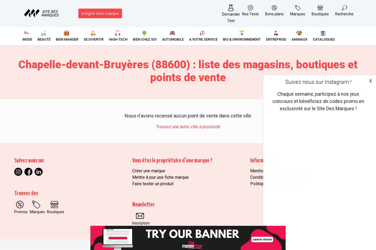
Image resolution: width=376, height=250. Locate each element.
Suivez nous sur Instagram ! (318, 82)
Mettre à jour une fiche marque (160, 177)
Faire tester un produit (153, 183)
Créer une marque (148, 170)
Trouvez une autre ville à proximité (188, 126)
